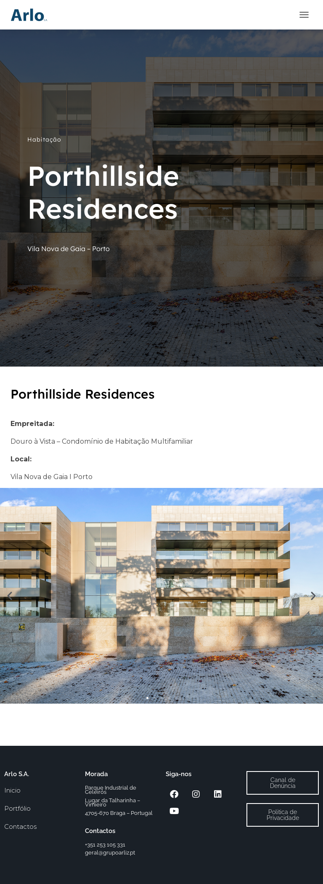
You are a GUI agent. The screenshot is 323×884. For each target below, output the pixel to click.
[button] (9, 595)
